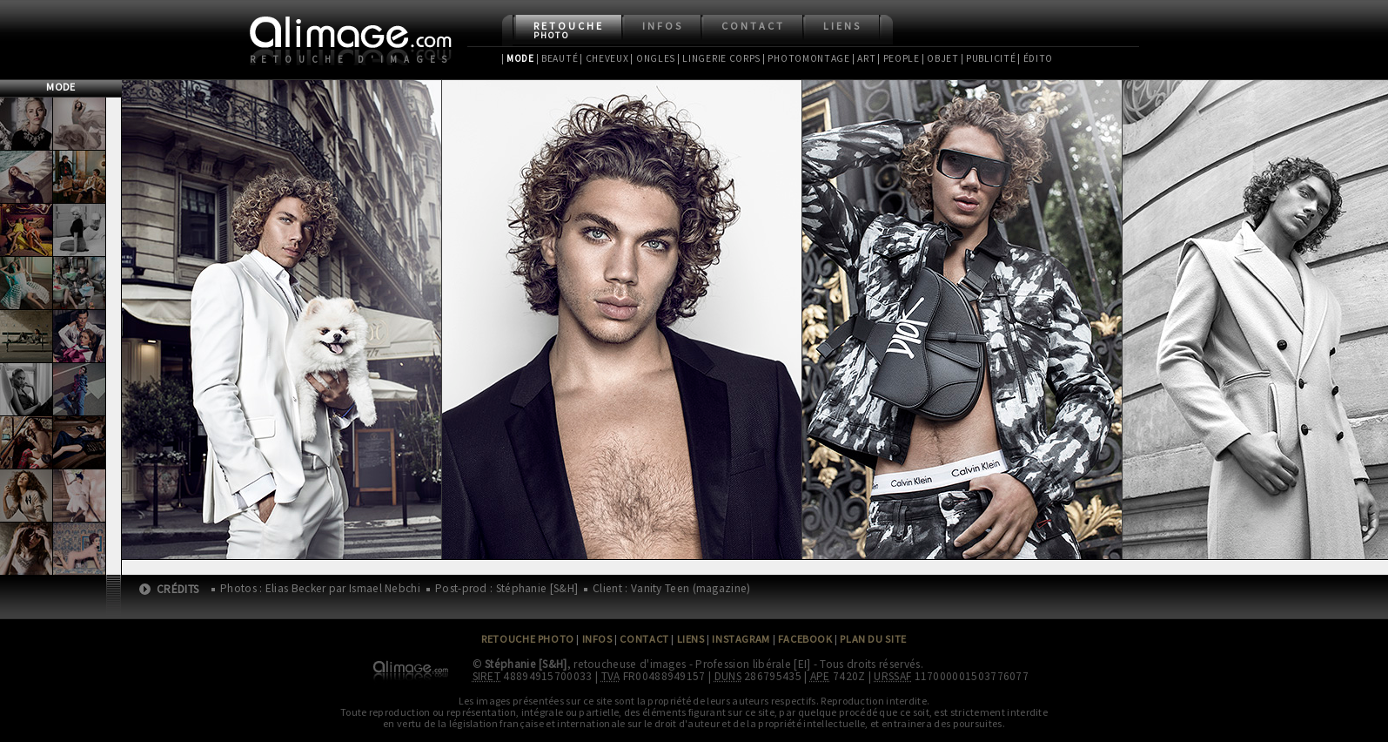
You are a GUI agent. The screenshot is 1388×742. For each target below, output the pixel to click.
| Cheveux (604, 58)
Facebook (805, 638)
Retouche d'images (352, 59)
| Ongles (652, 58)
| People (898, 58)
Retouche (568, 30)
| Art (863, 58)
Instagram (740, 638)
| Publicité (988, 58)
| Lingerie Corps (719, 58)
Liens (842, 25)
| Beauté (557, 58)
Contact (753, 25)
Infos (662, 25)
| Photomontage (806, 58)
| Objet (940, 58)
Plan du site (873, 638)
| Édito (1035, 58)
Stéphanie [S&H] (526, 664)
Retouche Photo (527, 638)
